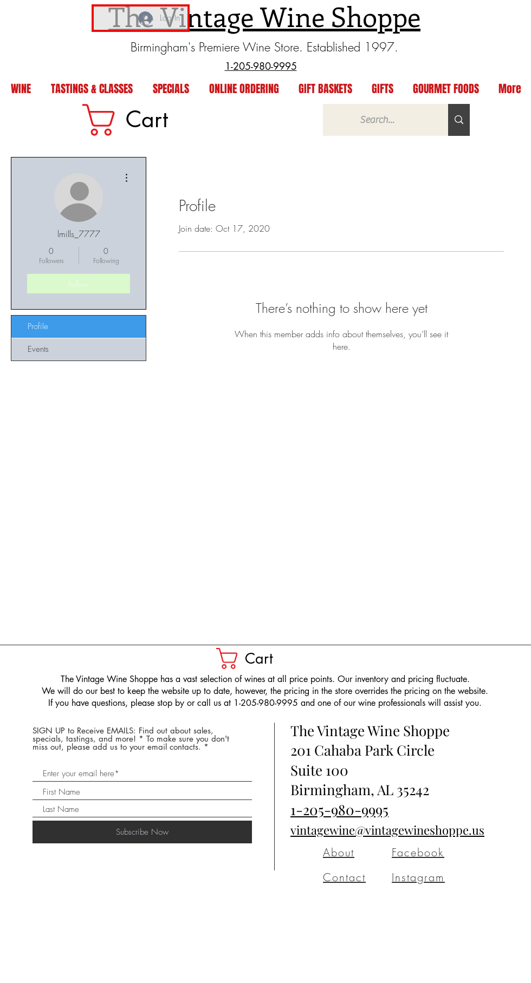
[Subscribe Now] (142, 832)
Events (38, 349)
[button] (256, 658)
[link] (142, 120)
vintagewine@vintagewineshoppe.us (387, 830)
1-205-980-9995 (339, 809)
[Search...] (377, 120)
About (338, 852)
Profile (38, 326)
